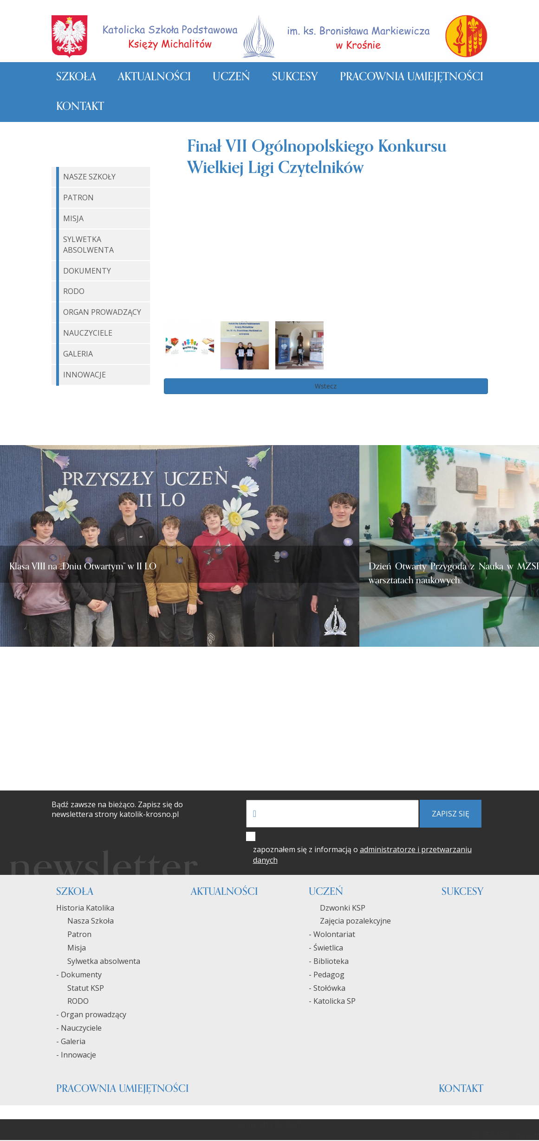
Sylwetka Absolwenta (88, 245)
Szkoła (76, 77)
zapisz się (450, 814)
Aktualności (154, 77)
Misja (73, 219)
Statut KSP (80, 988)
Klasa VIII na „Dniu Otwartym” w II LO (82, 567)
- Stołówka (327, 988)
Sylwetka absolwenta (98, 961)
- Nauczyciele (79, 1028)
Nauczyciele (87, 333)
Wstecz (326, 386)
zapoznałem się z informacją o (362, 855)
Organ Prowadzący (102, 312)
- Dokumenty (79, 975)
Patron (78, 198)
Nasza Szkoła (85, 922)
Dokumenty (87, 271)
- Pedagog (326, 975)
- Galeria (70, 1042)
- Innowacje (76, 1055)
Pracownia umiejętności (411, 77)
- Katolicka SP (332, 1002)
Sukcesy (295, 77)
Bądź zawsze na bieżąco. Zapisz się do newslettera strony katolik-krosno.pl (117, 810)
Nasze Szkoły (89, 177)
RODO (73, 292)
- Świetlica (326, 948)
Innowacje (84, 375)
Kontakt (80, 107)
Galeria (78, 354)
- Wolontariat (332, 935)
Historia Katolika (85, 908)
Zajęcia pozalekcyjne (350, 922)
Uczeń (231, 77)
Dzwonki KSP (337, 908)
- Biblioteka (329, 961)
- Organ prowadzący (91, 1015)
